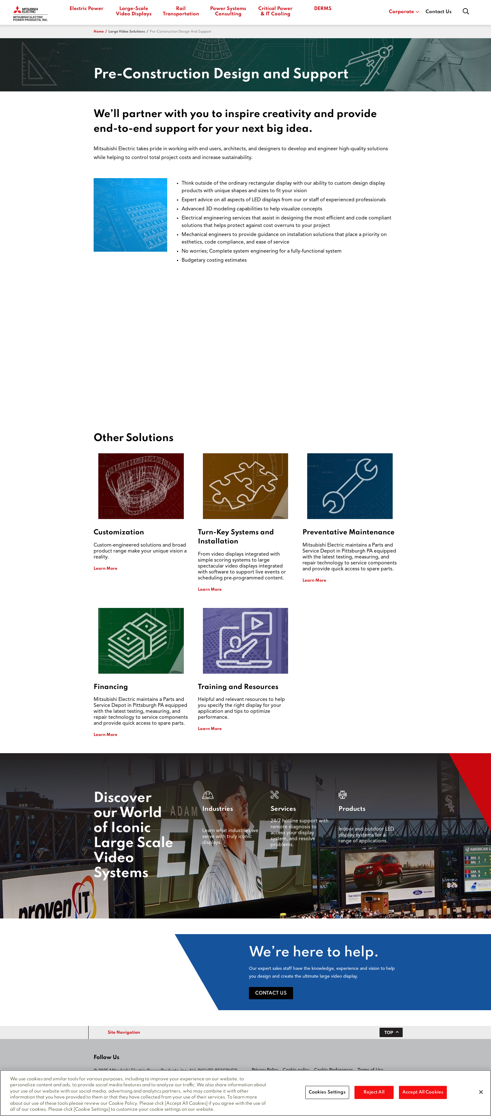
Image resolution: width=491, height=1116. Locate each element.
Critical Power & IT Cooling (275, 11)
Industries (217, 809)
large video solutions (126, 31)
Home (99, 31)
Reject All (374, 1092)
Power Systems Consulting (228, 11)
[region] (245, 1093)
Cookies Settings (327, 1092)
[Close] (481, 1092)
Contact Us (439, 11)
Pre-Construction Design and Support (180, 31)
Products (352, 809)
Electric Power (86, 8)
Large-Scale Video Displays (134, 11)
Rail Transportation (181, 11)
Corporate (404, 12)
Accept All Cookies (422, 1092)
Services (283, 809)
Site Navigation (124, 1033)
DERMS (323, 8)
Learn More (105, 569)
